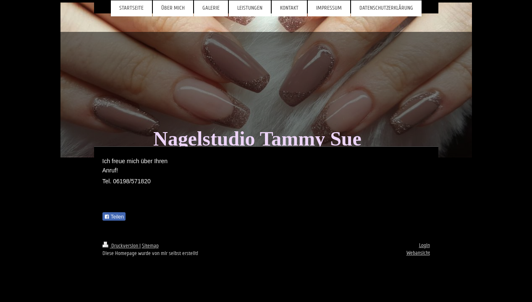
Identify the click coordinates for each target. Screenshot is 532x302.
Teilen (114, 217)
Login (424, 245)
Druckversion (120, 245)
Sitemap (150, 245)
